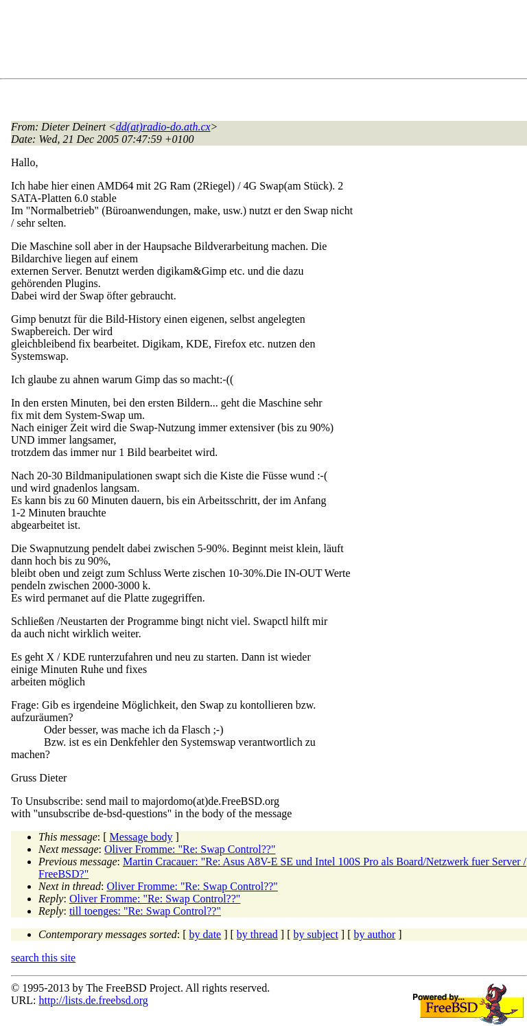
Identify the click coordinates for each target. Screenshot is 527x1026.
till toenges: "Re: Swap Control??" (145, 911)
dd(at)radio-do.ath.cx (163, 127)
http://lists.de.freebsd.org (93, 1000)
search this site (43, 958)
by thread (257, 934)
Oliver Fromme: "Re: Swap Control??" (189, 849)
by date (205, 934)
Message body (141, 837)
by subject (316, 934)
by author (374, 934)
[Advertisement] (261, 42)
